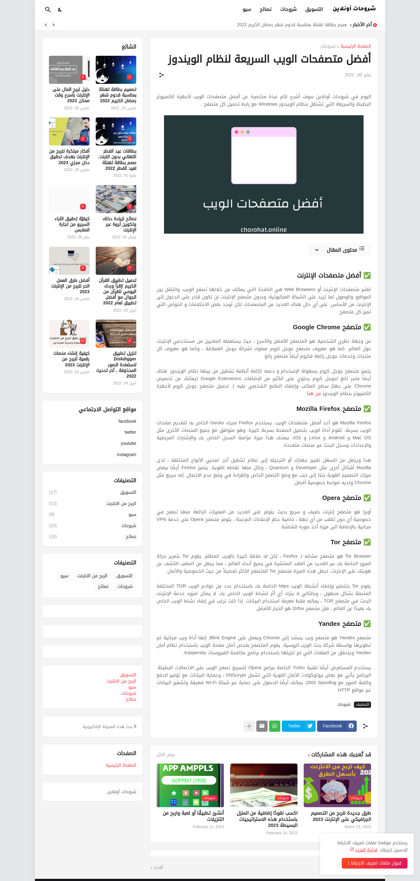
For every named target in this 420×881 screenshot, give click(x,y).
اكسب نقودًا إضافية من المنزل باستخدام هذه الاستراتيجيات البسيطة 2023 (267, 819)
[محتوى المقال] (340, 250)
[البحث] (48, 9)
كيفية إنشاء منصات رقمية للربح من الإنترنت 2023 (71, 359)
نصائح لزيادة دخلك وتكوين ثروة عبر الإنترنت (119, 224)
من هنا (314, 393)
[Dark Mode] (60, 9)
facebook (127, 422)
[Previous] (54, 25)
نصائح (266, 9)
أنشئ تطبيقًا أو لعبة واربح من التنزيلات (193, 816)
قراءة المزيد (366, 850)
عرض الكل (166, 755)
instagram (126, 454)
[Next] (46, 25)
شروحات (288, 9)
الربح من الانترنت (92, 503)
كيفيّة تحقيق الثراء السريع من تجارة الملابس (72, 224)
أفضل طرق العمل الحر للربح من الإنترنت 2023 (70, 286)
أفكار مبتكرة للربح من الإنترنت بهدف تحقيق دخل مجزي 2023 (69, 157)
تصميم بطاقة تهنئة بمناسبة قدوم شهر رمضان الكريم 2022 (290, 25)
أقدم (158, 867)
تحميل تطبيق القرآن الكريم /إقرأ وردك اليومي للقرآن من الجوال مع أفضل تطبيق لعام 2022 (117, 292)
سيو (247, 9)
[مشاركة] (162, 75)
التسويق (314, 9)
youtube (128, 443)
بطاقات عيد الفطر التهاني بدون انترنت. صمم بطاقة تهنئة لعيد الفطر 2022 (117, 160)
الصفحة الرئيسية (355, 47)
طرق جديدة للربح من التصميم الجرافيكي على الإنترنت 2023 (341, 816)
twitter (130, 432)
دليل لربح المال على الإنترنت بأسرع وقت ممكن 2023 (70, 95)
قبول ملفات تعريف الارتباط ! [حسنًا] (374, 863)
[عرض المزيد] (249, 726)
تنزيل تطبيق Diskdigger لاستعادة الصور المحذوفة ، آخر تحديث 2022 (116, 365)
